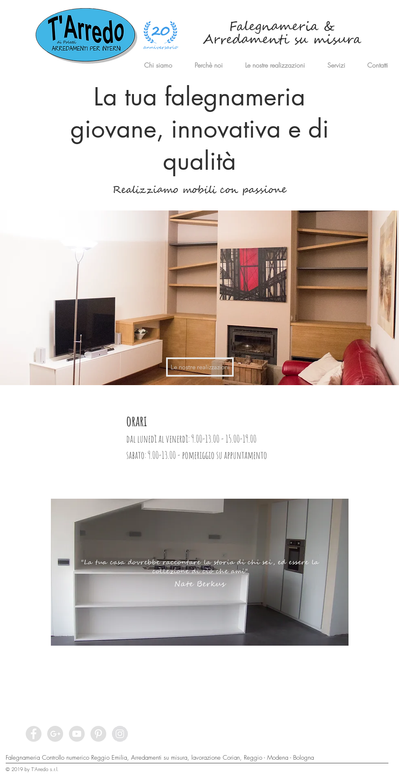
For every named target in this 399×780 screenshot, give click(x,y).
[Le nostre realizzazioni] (200, 367)
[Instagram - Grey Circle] (120, 734)
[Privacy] (347, 773)
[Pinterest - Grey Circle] (98, 734)
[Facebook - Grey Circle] (34, 734)
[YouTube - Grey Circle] (77, 734)
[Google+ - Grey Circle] (55, 734)
